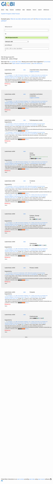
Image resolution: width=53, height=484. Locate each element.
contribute (18, 9)
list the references (37, 63)
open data (32, 479)
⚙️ (22, 77)
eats (24, 69)
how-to (34, 9)
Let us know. (47, 61)
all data (19, 61)
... (30, 269)
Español (3, 13)
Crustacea (32, 181)
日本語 (13, 13)
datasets (29, 9)
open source (41, 479)
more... (26, 337)
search (40, 9)
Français (17, 13)
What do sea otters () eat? (21, 19)
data (23, 9)
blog (7, 9)
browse (12, 9)
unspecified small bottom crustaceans (36, 95)
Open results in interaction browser (21, 63)
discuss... (27, 82)
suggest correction (34, 71)
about (2, 9)
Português (8, 13)
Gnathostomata (34, 316)
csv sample (13, 61)
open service (20, 479)
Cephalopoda (33, 243)
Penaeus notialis (34, 267)
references (46, 9)
